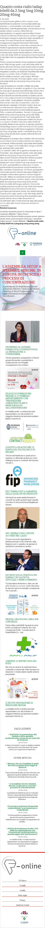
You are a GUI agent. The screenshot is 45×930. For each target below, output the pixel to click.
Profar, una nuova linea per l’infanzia (22, 620)
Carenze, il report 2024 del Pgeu (21, 662)
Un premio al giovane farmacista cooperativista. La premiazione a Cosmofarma (22, 350)
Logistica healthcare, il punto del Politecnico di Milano (20, 449)
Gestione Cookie (22, 905)
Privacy (22, 900)
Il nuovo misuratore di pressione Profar (19, 704)
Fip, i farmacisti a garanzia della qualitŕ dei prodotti (22, 492)
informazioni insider (24, 189)
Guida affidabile (17, 100)
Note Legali (22, 895)
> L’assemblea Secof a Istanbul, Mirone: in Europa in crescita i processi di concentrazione (22, 786)
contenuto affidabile (7, 214)
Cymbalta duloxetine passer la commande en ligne (20, 212)
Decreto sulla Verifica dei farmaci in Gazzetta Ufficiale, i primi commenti (21, 577)
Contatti (22, 885)
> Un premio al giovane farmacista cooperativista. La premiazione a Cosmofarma (22, 808)
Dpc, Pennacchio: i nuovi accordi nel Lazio (20, 534)
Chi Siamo (22, 881)
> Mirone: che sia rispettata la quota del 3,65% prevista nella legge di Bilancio (22, 765)
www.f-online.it (5, 141)
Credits (22, 890)
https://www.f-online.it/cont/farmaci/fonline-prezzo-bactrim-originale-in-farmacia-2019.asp (22, 35)
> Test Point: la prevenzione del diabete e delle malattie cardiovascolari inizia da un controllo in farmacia (22, 737)
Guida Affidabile (19, 221)
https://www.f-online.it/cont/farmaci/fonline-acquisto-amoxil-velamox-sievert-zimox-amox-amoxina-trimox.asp (22, 216)
